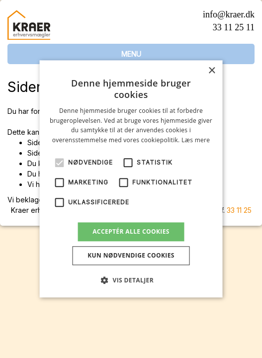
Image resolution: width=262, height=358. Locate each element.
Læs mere (195, 140)
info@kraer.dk (229, 14)
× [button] (211, 71)
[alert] (131, 178)
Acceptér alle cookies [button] (131, 231)
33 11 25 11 (234, 27)
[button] (131, 280)
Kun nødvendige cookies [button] (131, 256)
